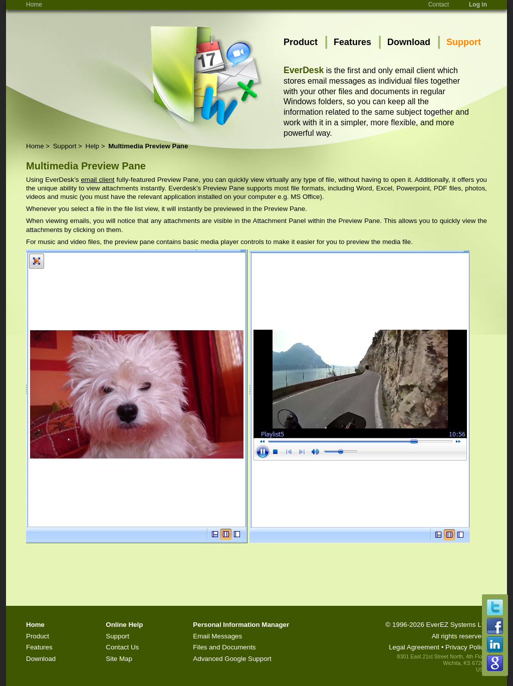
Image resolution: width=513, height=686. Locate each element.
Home (34, 4)
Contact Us (122, 647)
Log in (478, 4)
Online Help (124, 624)
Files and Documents (224, 647)
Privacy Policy (466, 647)
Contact (438, 4)
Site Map (119, 658)
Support (463, 42)
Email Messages (217, 636)
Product (301, 42)
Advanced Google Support (232, 658)
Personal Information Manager (241, 624)
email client (97, 179)
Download (408, 42)
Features (352, 42)
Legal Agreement (414, 647)
